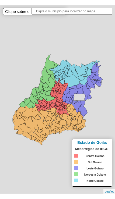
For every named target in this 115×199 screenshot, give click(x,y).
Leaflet (109, 191)
